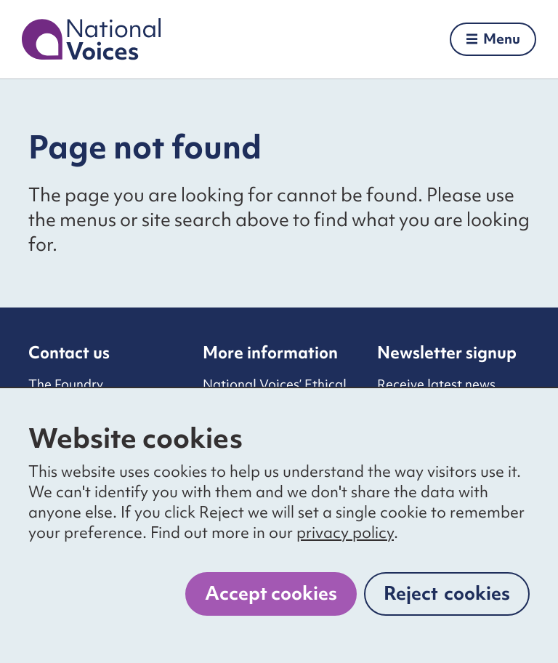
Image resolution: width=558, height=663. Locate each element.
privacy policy (345, 532)
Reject (447, 593)
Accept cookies (271, 593)
